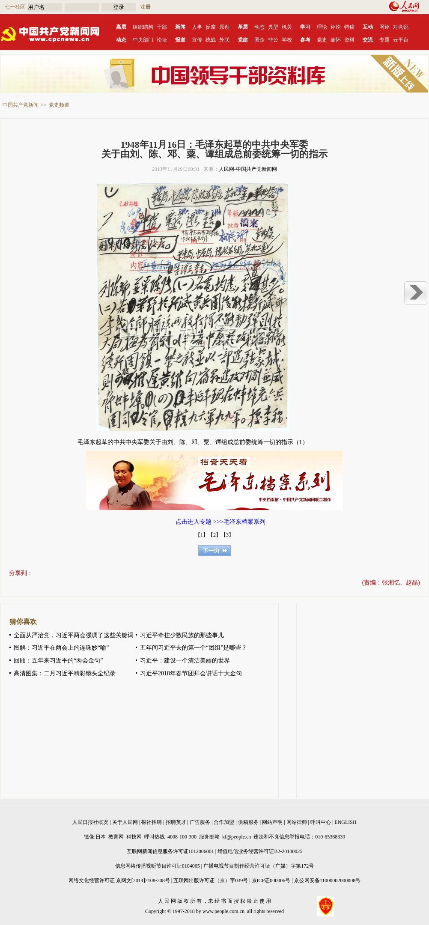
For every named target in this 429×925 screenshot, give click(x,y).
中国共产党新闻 (21, 105)
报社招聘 (151, 822)
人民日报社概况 (90, 822)
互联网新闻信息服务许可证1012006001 (170, 851)
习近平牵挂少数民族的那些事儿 (182, 635)
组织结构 (143, 27)
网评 (384, 27)
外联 (224, 40)
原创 (224, 27)
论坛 (162, 40)
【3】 (227, 535)
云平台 (400, 40)
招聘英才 (176, 822)
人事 (197, 27)
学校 (287, 40)
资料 (349, 40)
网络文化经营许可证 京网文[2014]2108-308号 (119, 880)
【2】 (214, 535)
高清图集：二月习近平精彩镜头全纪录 (65, 673)
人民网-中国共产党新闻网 (248, 169)
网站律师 (296, 822)
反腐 (211, 27)
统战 (211, 40)
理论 (322, 27)
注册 (145, 7)
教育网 (116, 837)
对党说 (400, 27)
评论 (336, 27)
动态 (259, 27)
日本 (100, 837)
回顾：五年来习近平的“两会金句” (58, 660)
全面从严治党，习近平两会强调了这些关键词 (74, 635)
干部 (162, 27)
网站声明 (272, 822)
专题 (384, 40)
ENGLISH (345, 822)
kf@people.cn (236, 837)
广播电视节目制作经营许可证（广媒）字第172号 (258, 866)
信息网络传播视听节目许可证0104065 (157, 866)
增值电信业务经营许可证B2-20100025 (259, 851)
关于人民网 (125, 822)
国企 (259, 40)
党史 (322, 40)
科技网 (134, 837)
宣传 (197, 40)
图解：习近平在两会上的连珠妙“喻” (61, 648)
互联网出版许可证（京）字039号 (210, 880)
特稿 (349, 27)
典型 (273, 27)
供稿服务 (248, 822)
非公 (273, 40)
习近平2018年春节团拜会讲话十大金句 (191, 673)
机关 (287, 27)
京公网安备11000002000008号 (327, 880)
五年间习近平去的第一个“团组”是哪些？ (193, 648)
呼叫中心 (320, 822)
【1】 (201, 535)
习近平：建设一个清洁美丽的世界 (185, 660)
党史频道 (59, 105)
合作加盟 (224, 822)
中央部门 (143, 40)
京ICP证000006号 (271, 880)
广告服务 (200, 822)
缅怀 (336, 40)
